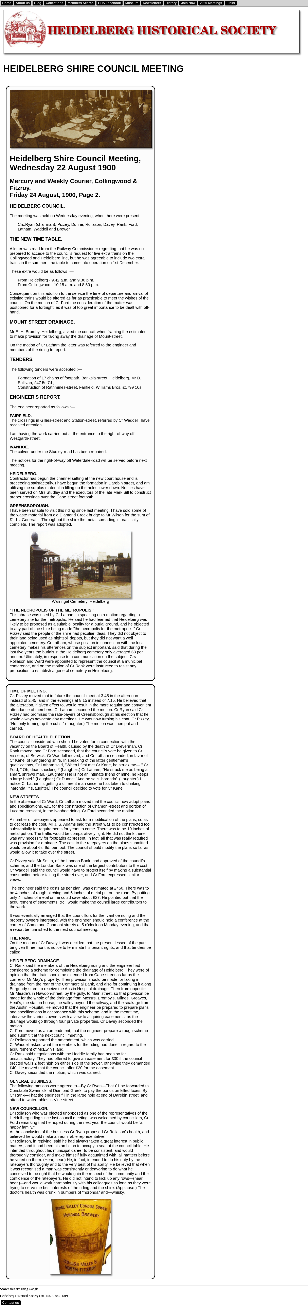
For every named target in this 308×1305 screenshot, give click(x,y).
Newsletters (152, 3)
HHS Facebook (109, 3)
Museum (132, 3)
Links (231, 3)
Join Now (188, 3)
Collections (54, 3)
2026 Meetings (211, 3)
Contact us (10, 1302)
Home (6, 3)
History (171, 3)
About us (23, 3)
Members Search (81, 3)
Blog (37, 3)
